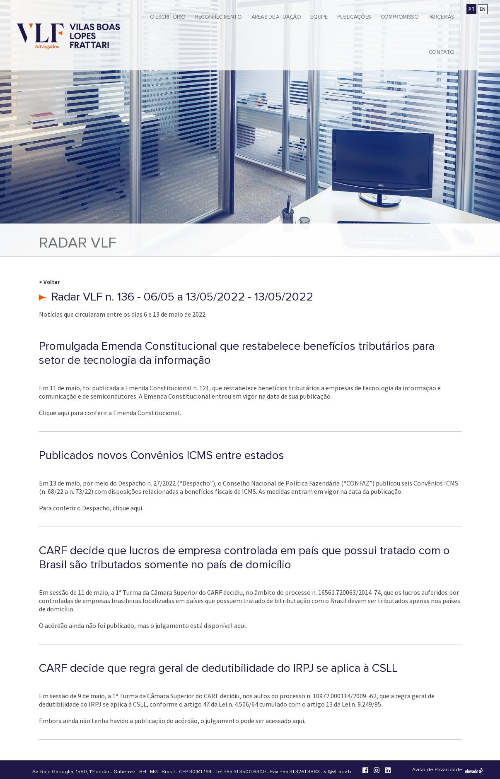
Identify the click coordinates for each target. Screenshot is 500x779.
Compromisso (400, 17)
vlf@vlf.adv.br (338, 772)
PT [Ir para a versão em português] (472, 9)
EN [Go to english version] (483, 9)
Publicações (354, 17)
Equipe (319, 17)
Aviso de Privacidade (437, 770)
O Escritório (168, 17)
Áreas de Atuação (276, 17)
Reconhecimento (218, 17)
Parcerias (441, 17)
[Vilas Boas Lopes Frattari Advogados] (68, 37)
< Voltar (49, 282)
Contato (441, 52)
